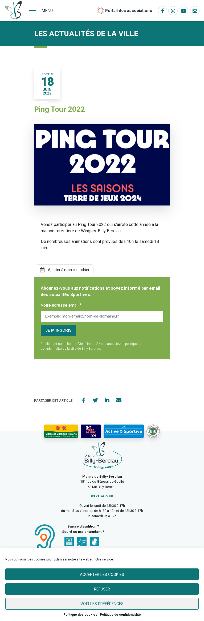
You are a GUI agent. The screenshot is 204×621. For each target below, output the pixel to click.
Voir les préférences (102, 603)
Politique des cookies (80, 614)
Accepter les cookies (102, 574)
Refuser (102, 589)
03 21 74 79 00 (102, 496)
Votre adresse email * (61, 305)
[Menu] (41, 11)
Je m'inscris (58, 330)
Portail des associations (128, 10)
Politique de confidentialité (120, 614)
